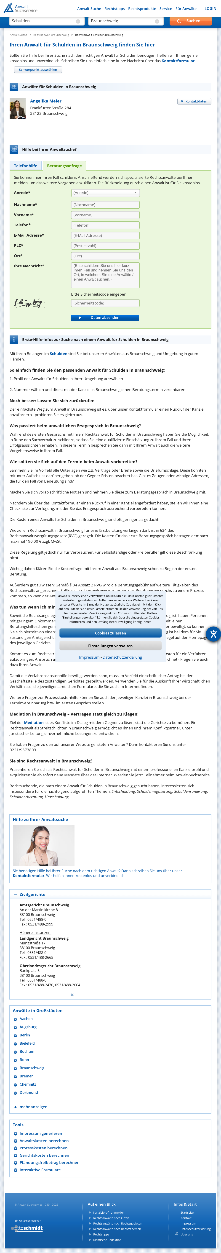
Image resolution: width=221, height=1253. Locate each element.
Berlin (25, 1035)
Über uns (187, 1234)
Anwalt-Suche (89, 8)
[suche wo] (122, 23)
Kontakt (186, 1218)
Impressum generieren (41, 1133)
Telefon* (22, 225)
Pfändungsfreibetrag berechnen (50, 1162)
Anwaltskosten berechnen (44, 1140)
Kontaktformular (178, 60)
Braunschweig (32, 1068)
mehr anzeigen (34, 1106)
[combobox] (105, 193)
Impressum (89, 657)
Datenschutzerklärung (122, 657)
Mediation (34, 722)
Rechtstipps (114, 8)
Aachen (26, 1018)
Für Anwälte (186, 8)
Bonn (24, 1059)
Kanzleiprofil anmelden (109, 1212)
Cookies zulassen (110, 633)
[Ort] (105, 256)
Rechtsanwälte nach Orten (111, 1218)
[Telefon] (105, 225)
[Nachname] (105, 205)
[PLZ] (105, 246)
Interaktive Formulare (40, 1169)
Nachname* (25, 204)
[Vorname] (105, 215)
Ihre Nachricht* (29, 265)
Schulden (58, 353)
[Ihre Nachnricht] (105, 275)
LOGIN (210, 8)
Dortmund (29, 1092)
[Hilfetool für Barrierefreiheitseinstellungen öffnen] (213, 634)
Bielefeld (27, 1043)
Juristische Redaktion (107, 1240)
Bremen (27, 1076)
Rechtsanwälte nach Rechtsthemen (117, 1229)
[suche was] (42, 23)
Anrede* (22, 192)
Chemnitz (28, 1084)
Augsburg (28, 1027)
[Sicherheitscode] (105, 303)
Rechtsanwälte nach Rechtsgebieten (117, 1223)
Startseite (187, 1212)
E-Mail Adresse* (29, 235)
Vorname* (24, 214)
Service (166, 8)
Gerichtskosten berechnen (44, 1155)
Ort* (18, 255)
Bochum (27, 1051)
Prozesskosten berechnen (44, 1148)
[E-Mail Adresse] (105, 235)
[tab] (38, 69)
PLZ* (18, 245)
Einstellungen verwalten (110, 645)
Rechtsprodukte (142, 8)
